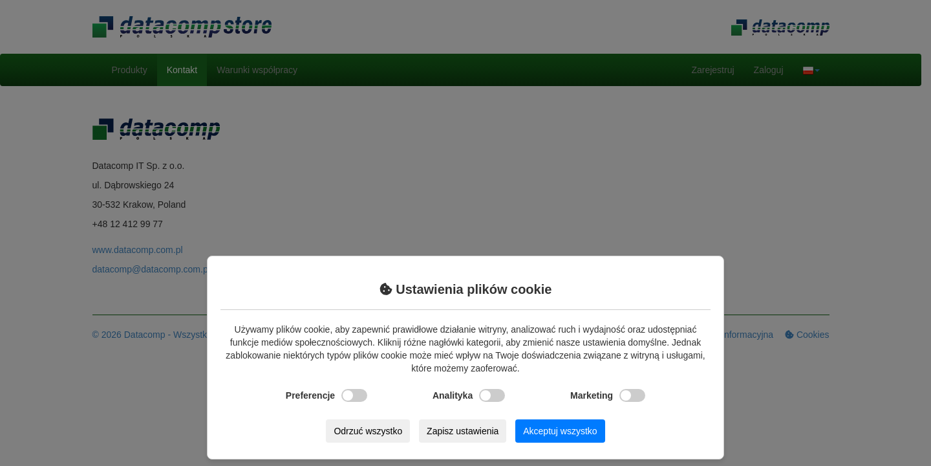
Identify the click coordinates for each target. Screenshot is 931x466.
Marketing (607, 395)
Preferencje (326, 395)
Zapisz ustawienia (462, 431)
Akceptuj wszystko (560, 431)
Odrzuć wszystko (368, 431)
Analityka (469, 395)
